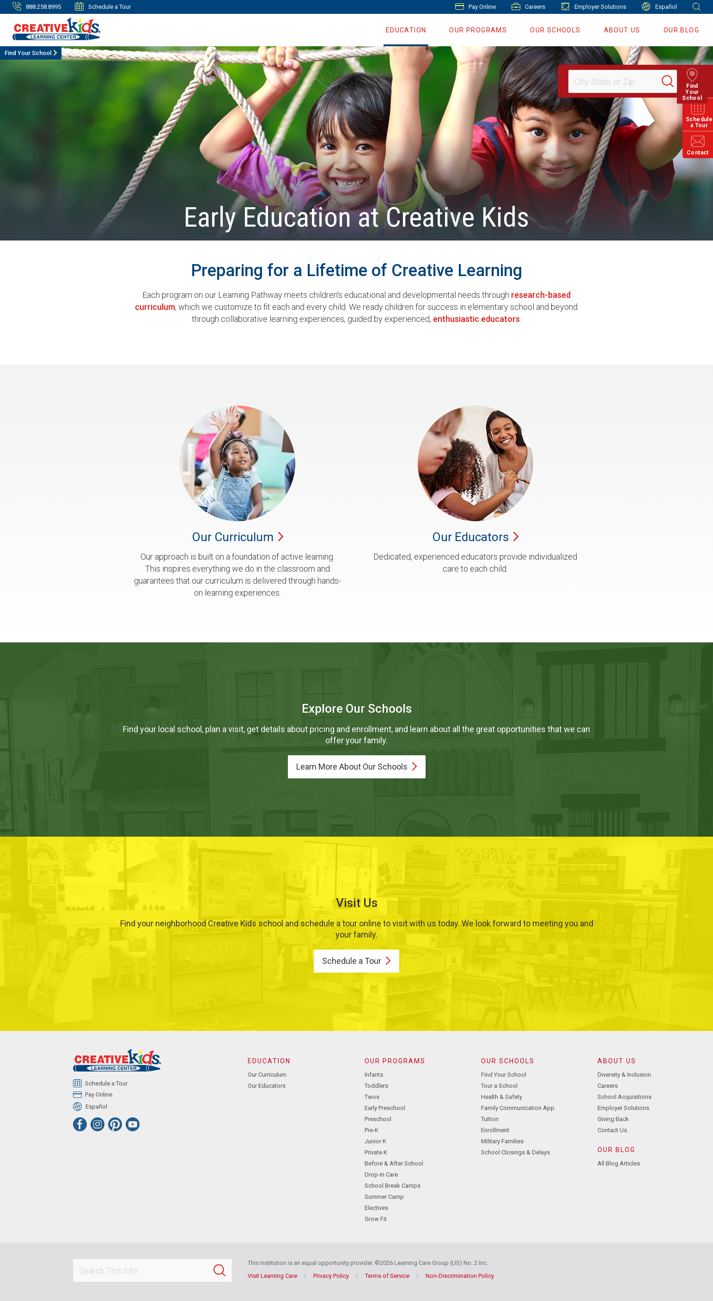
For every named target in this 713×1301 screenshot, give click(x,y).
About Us (622, 30)
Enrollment (495, 1130)
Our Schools (555, 30)
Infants (374, 1074)
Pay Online (475, 6)
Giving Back (613, 1119)
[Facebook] (80, 1124)
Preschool (378, 1119)
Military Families (502, 1141)
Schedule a (356, 961)
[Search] (673, 81)
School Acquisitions (624, 1096)
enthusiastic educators (476, 319)
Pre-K (371, 1130)
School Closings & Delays (515, 1152)
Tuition (490, 1119)
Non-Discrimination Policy (460, 1275)
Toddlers (376, 1085)
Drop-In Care (381, 1174)
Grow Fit (376, 1218)
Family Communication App (518, 1107)
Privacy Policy (331, 1275)
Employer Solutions (593, 6)
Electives (376, 1207)
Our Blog (681, 30)
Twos (372, 1096)
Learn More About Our (356, 766)
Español (659, 6)
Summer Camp (384, 1196)
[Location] (619, 81)
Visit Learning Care (272, 1275)
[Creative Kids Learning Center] (52, 28)
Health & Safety (501, 1096)
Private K (376, 1152)
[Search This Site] (152, 1270)
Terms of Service (387, 1275)
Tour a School (499, 1085)
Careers (528, 6)
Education (406, 30)
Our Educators (267, 1085)
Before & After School (394, 1163)
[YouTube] (133, 1124)
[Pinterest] (115, 1124)
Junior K (375, 1141)
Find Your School (28, 52)
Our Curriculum (267, 1074)
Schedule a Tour (103, 6)
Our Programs (478, 30)
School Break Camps (392, 1185)
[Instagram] (97, 1124)
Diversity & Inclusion (624, 1074)
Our (237, 537)
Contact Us (612, 1130)
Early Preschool (385, 1107)
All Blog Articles (618, 1163)
